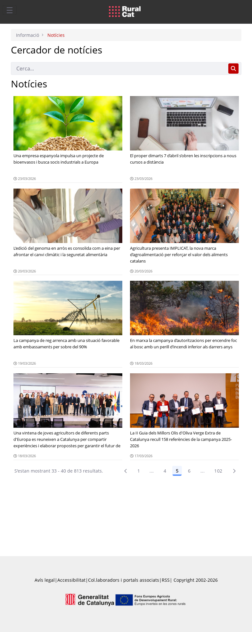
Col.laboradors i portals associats (123, 580)
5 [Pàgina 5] (177, 471)
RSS (166, 580)
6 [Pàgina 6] (189, 471)
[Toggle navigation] (10, 10)
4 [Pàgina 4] (165, 471)
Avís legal (45, 580)
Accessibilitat (71, 580)
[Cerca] (118, 68)
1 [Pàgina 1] (138, 471)
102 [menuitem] (218, 471)
